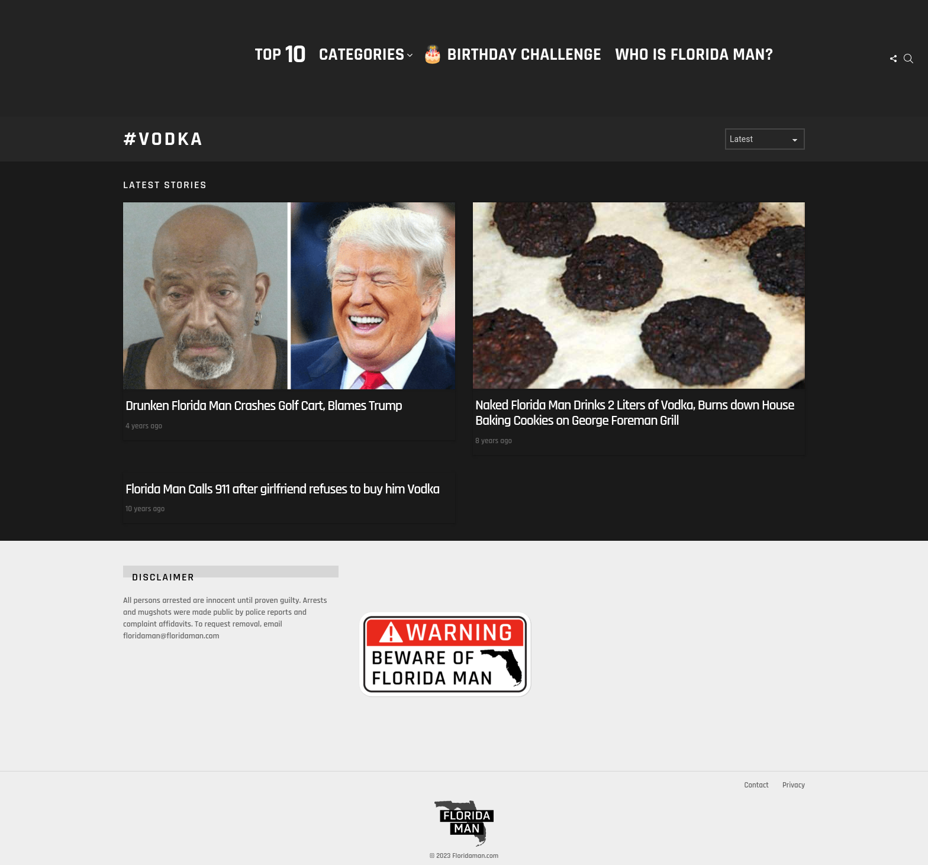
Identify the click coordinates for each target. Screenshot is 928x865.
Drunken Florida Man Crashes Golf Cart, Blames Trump (263, 406)
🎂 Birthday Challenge (511, 55)
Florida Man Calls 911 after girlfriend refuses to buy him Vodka (282, 489)
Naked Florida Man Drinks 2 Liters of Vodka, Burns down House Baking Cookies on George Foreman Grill (634, 413)
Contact (756, 785)
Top (280, 54)
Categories (362, 67)
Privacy (793, 785)
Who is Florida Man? (694, 55)
